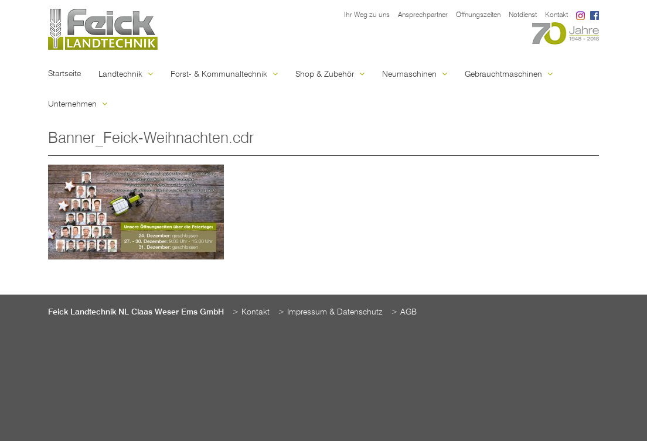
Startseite (64, 74)
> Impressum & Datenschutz (330, 312)
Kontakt (556, 15)
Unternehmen (77, 104)
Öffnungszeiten (478, 15)
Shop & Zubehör (330, 74)
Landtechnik (125, 74)
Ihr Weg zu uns (367, 15)
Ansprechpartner (423, 15)
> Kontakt (251, 312)
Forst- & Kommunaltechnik (224, 74)
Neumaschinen (414, 74)
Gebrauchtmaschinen (509, 74)
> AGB (404, 312)
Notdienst (523, 15)
